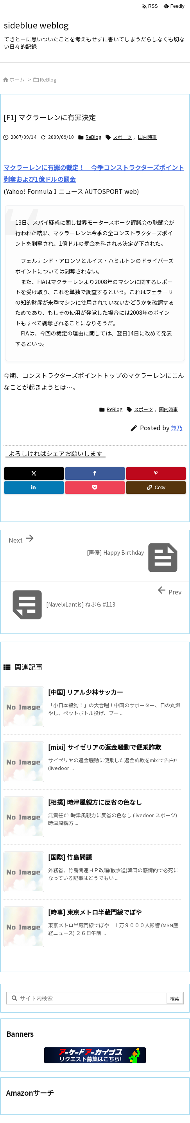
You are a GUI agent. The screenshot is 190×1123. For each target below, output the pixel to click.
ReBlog (48, 79)
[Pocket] (95, 487)
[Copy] (156, 487)
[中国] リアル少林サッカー (85, 692)
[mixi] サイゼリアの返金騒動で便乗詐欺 (104, 747)
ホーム (17, 79)
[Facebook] (95, 473)
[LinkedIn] (34, 487)
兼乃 (177, 428)
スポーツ (122, 136)
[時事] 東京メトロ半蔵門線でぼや (95, 912)
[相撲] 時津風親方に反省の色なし (95, 802)
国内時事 (147, 136)
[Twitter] (34, 473)
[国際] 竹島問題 (70, 857)
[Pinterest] (156, 473)
